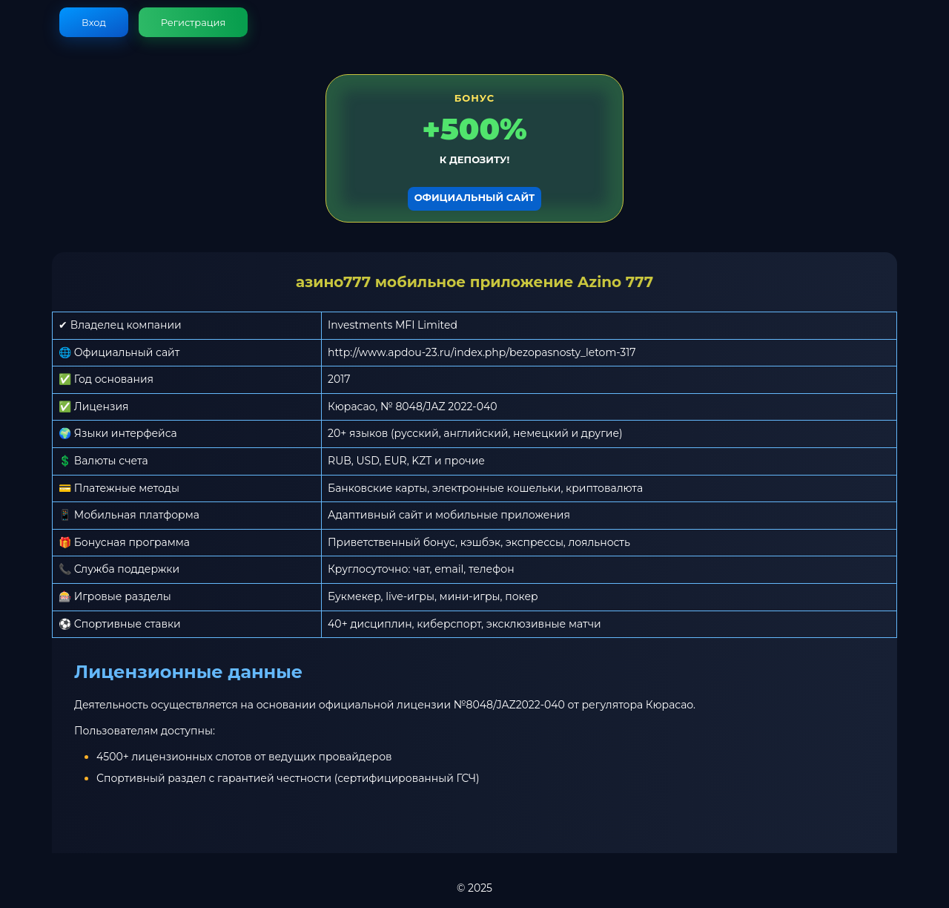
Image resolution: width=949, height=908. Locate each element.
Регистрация (193, 22)
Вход (94, 22)
